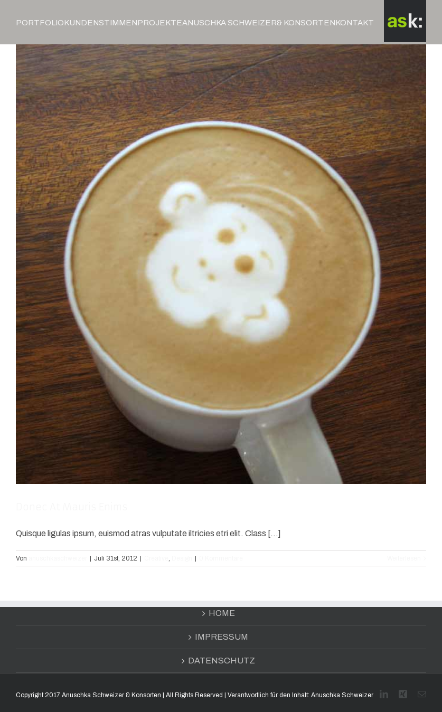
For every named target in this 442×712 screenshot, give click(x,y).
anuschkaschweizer (58, 558)
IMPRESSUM (221, 636)
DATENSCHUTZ (221, 660)
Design (182, 558)
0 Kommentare (221, 558)
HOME (222, 613)
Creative (156, 558)
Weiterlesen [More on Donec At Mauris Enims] (404, 558)
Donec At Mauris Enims (72, 507)
